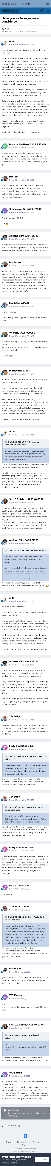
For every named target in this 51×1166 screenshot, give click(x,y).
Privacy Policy (23, 1142)
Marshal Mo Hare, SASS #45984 (27, 144)
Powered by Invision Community (26, 1151)
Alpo (7, 29)
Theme (10, 1142)
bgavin (36, 1035)
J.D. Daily (37, 756)
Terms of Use (11, 1162)
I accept (42, 1159)
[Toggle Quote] (6, 442)
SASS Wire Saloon (30, 31)
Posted (21, 44)
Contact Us (38, 1142)
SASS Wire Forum (16, 4)
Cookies (25, 1145)
